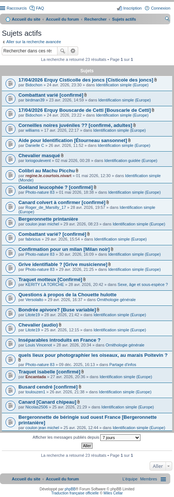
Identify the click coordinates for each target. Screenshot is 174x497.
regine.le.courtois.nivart (48, 175)
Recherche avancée (73, 50)
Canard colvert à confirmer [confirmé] (61, 202)
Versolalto (34, 299)
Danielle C (34, 145)
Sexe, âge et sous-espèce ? (143, 284)
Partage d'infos (122, 364)
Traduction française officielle (75, 493)
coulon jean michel (42, 224)
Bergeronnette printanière (48, 219)
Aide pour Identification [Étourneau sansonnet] (72, 140)
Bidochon (33, 85)
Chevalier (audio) (38, 325)
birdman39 (35, 100)
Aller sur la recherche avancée (33, 41)
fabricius (33, 239)
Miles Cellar (113, 493)
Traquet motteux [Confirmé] (50, 279)
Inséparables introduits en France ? (59, 340)
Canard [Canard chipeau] (47, 402)
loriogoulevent (38, 160)
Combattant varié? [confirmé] (52, 234)
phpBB (70, 489)
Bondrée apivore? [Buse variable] (57, 310)
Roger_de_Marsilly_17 (45, 207)
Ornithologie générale (116, 299)
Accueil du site (26, 19)
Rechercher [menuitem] (167, 20)
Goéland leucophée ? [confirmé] (55, 187)
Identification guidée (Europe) (130, 160)
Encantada (35, 377)
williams (32, 130)
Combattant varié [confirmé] (50, 95)
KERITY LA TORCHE (44, 284)
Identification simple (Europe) (122, 85)
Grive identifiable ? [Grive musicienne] (62, 264)
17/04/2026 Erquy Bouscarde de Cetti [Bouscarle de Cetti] (84, 110)
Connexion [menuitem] (160, 8)
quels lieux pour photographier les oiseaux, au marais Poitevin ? (93, 355)
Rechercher (62, 50)
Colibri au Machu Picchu (46, 170)
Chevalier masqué (39, 155)
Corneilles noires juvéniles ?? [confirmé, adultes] (75, 125)
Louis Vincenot (38, 345)
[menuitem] (148, 479)
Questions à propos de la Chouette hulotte (67, 294)
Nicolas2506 (36, 407)
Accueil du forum (62, 19)
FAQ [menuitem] (40, 8)
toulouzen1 (35, 392)
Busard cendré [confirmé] (48, 387)
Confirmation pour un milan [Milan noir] (64, 249)
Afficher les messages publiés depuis (87, 437)
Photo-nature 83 (40, 192)
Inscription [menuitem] (132, 8)
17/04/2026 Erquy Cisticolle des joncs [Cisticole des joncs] (85, 80)
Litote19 (32, 315)
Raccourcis (17, 8)
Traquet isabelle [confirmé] (49, 372)
